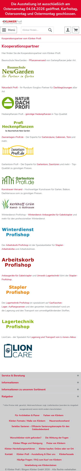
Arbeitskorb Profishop (17, 245)
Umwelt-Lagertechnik (48, 275)
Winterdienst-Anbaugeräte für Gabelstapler (50, 214)
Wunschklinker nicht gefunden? (25, 437)
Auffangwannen (16, 306)
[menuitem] (8, 30)
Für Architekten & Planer (27, 415)
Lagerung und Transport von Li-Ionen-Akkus (53, 337)
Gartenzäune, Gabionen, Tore (56, 137)
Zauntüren (54, 164)
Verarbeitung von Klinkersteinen (40, 465)
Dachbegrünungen (63, 87)
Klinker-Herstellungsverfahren (20, 448)
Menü (8, 29)
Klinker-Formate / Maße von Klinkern (27, 420)
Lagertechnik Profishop (17, 302)
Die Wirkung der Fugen (56, 437)
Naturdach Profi (10, 87)
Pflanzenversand (37, 60)
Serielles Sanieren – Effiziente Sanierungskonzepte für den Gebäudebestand (40, 428)
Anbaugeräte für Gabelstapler (17, 275)
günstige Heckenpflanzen (38, 114)
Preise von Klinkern (55, 443)
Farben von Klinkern (53, 415)
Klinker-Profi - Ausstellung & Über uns (36, 454)
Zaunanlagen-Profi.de (12, 137)
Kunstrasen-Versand (12, 189)
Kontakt (9, 454)
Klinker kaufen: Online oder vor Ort (56, 448)
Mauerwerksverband (59, 420)
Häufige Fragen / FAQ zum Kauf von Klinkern (39, 459)
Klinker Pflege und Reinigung (27, 443)
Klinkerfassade (66, 454)
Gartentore (42, 164)
